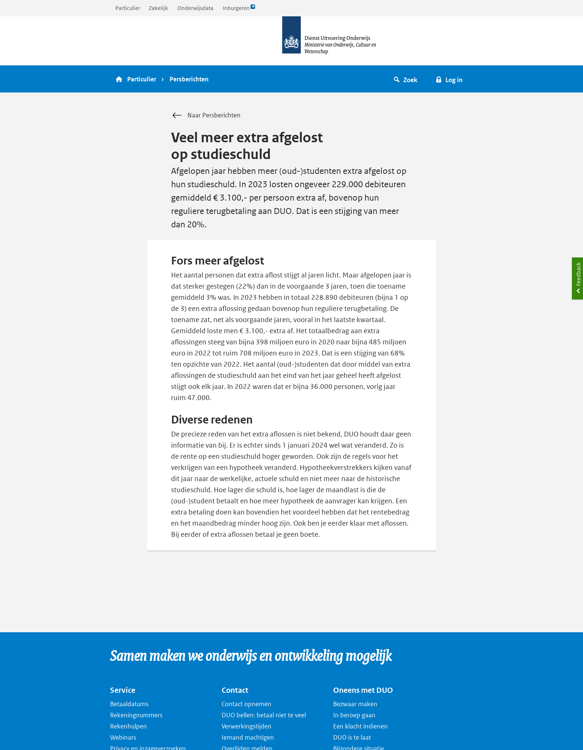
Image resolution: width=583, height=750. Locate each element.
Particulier (127, 8)
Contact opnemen (246, 704)
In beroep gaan (354, 715)
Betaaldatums (129, 704)
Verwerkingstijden (246, 726)
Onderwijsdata (195, 8)
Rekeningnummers (136, 715)
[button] (406, 78)
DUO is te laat (352, 737)
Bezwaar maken (355, 704)
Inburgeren (239, 9)
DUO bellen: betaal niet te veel (264, 715)
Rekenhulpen (128, 726)
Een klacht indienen (360, 726)
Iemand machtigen (248, 737)
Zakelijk (158, 8)
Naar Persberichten (206, 115)
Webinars (123, 737)
